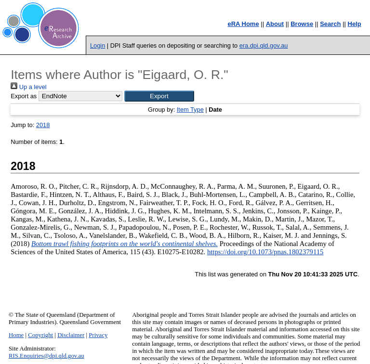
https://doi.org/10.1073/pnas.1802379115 (265, 252)
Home (16, 335)
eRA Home (243, 23)
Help (354, 23)
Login (97, 45)
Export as (24, 96)
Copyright (40, 335)
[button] (159, 96)
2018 (43, 125)
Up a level (28, 87)
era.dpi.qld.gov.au (263, 45)
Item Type (190, 109)
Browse (302, 23)
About (275, 23)
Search (330, 23)
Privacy (98, 335)
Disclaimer (70, 335)
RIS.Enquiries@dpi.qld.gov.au (46, 355)
